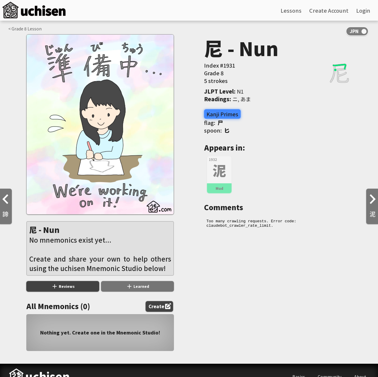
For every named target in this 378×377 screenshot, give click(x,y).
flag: (213, 122)
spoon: (216, 130)
